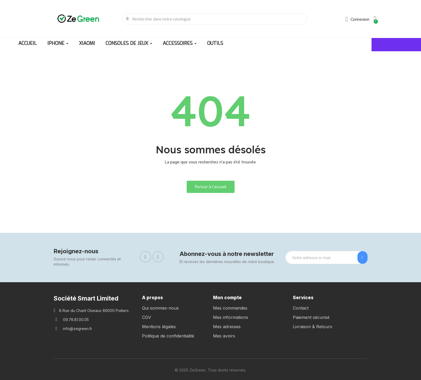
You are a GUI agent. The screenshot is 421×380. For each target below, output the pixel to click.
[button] (211, 187)
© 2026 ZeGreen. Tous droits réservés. (211, 370)
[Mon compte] (357, 19)
